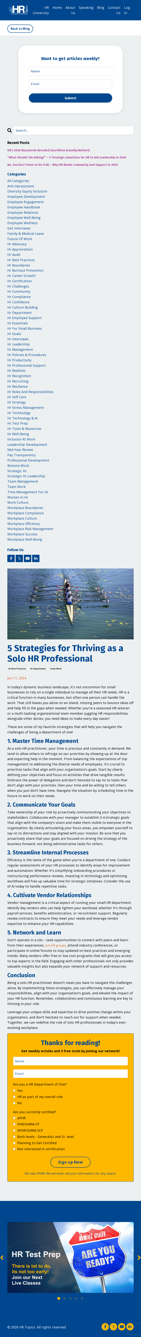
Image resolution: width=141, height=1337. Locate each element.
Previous (2, 1259)
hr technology (18, 414)
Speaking (86, 7)
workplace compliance (25, 514)
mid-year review (20, 451)
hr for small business (24, 330)
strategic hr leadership (26, 477)
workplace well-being (24, 540)
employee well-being (24, 219)
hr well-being (18, 435)
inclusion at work (21, 440)
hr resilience (17, 388)
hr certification (19, 282)
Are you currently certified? (34, 1114)
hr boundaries (18, 266)
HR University (41, 10)
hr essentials (17, 324)
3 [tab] (70, 1300)
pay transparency (21, 456)
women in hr (17, 498)
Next (139, 1259)
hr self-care (16, 398)
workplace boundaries (25, 509)
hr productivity (19, 361)
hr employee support (24, 319)
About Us (70, 10)
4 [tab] (76, 1300)
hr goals (14, 335)
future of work (19, 240)
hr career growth (21, 277)
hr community (18, 293)
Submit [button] (71, 99)
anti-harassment (20, 187)
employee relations (22, 214)
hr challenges (18, 287)
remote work (18, 467)
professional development (28, 461)
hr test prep (17, 425)
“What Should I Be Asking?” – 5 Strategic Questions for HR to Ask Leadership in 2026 (66, 159)
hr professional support (26, 366)
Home (57, 7)
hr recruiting (17, 382)
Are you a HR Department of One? (40, 1086)
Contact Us (114, 10)
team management (22, 483)
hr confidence (18, 303)
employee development (26, 198)
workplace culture (22, 519)
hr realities (16, 372)
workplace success (22, 535)
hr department (38, 670)
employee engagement (25, 203)
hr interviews (17, 340)
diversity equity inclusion (27, 192)
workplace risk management (30, 530)
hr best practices (17, 670)
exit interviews (18, 229)
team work (55, 670)
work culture (17, 504)
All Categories (18, 182)
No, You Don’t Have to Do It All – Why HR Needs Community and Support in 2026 (62, 166)
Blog (100, 7)
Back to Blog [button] (20, 29)
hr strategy (16, 403)
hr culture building (22, 308)
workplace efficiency (23, 525)
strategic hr (17, 472)
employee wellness (22, 224)
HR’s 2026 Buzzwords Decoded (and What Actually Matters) (48, 151)
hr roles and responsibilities (30, 393)
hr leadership (18, 345)
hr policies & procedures (26, 356)
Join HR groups (57, 946)
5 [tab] (82, 1300)
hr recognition (19, 377)
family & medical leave (25, 235)
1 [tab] (59, 1300)
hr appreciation (20, 251)
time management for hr (27, 493)
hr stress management (25, 409)
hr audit (14, 256)
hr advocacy (17, 245)
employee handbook (23, 208)
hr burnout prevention (25, 272)
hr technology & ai (22, 419)
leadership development (27, 446)
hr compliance (19, 298)
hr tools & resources (24, 430)
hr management (20, 351)
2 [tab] (64, 1300)
